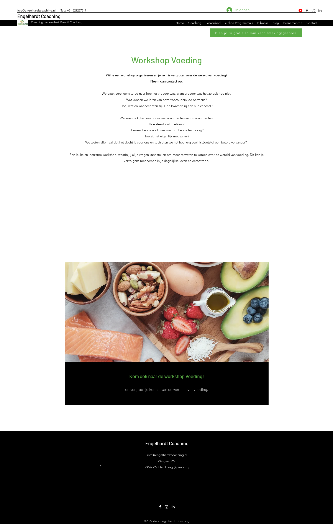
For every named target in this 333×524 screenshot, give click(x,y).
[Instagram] (313, 10)
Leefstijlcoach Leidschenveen (244, 465)
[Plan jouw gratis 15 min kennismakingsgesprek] (256, 32)
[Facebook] (307, 10)
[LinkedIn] (320, 10)
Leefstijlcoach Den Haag (240, 447)
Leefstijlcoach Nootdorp (241, 469)
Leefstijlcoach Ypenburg (240, 458)
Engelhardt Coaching (39, 16)
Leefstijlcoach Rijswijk (239, 461)
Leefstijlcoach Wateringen (241, 454)
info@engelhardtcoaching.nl (36, 10)
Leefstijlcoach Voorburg (240, 450)
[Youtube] (300, 10)
